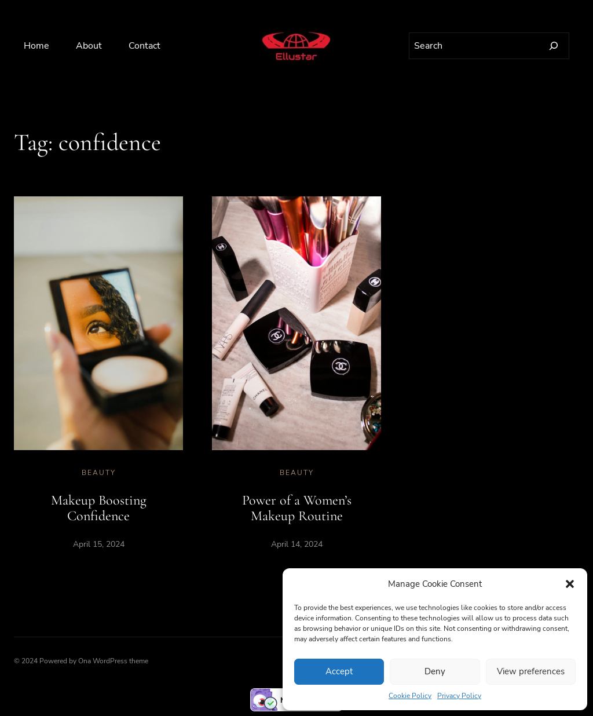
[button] (570, 584)
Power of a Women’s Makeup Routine (297, 508)
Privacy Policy (459, 695)
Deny (434, 671)
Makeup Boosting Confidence (99, 508)
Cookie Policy (410, 695)
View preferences (531, 671)
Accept (339, 671)
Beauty (99, 472)
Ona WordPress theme (113, 661)
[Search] (553, 45)
